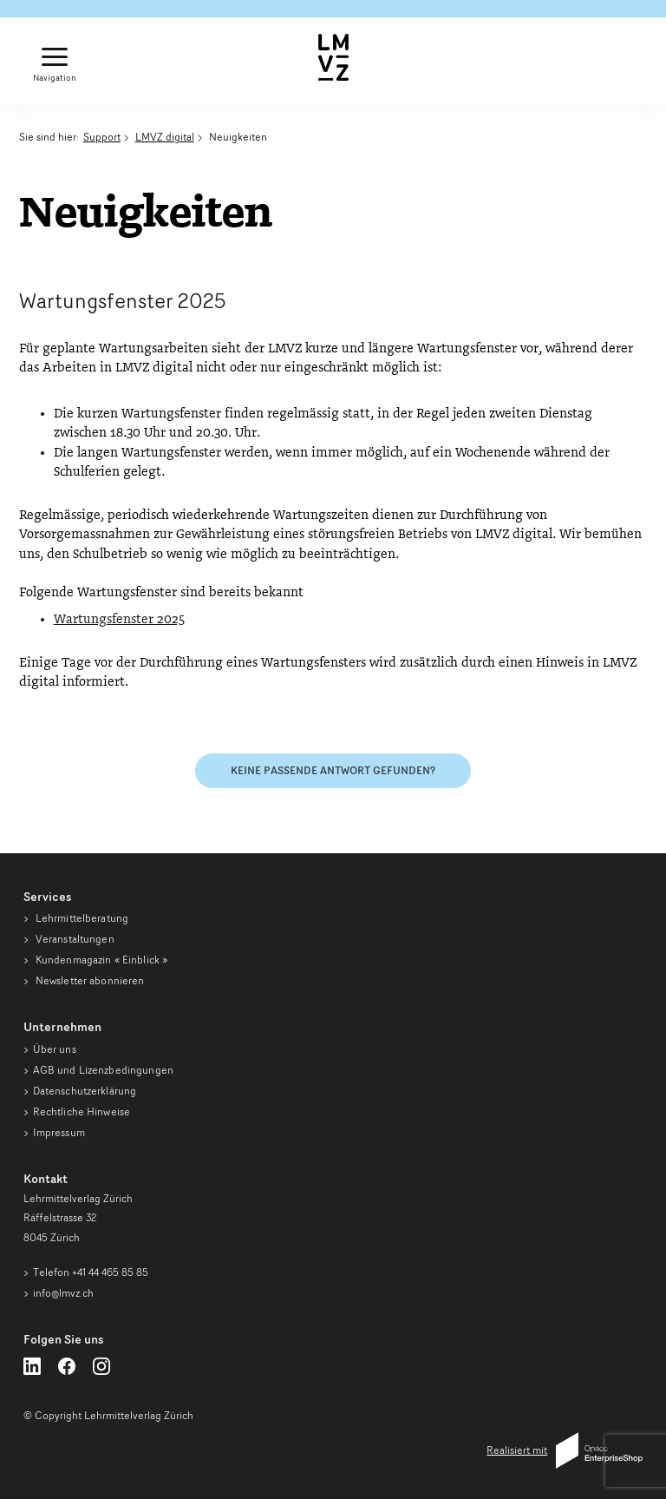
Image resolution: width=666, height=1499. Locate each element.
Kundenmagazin (100, 959)
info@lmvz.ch (63, 1292)
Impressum (59, 1132)
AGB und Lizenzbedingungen (103, 1069)
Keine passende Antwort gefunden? (333, 770)
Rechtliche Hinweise (81, 1111)
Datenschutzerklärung (85, 1090)
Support (102, 136)
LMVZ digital (164, 136)
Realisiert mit (564, 1450)
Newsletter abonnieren (89, 980)
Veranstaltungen (73, 938)
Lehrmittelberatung (80, 918)
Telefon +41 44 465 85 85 (90, 1272)
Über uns (54, 1049)
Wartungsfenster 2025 (119, 620)
